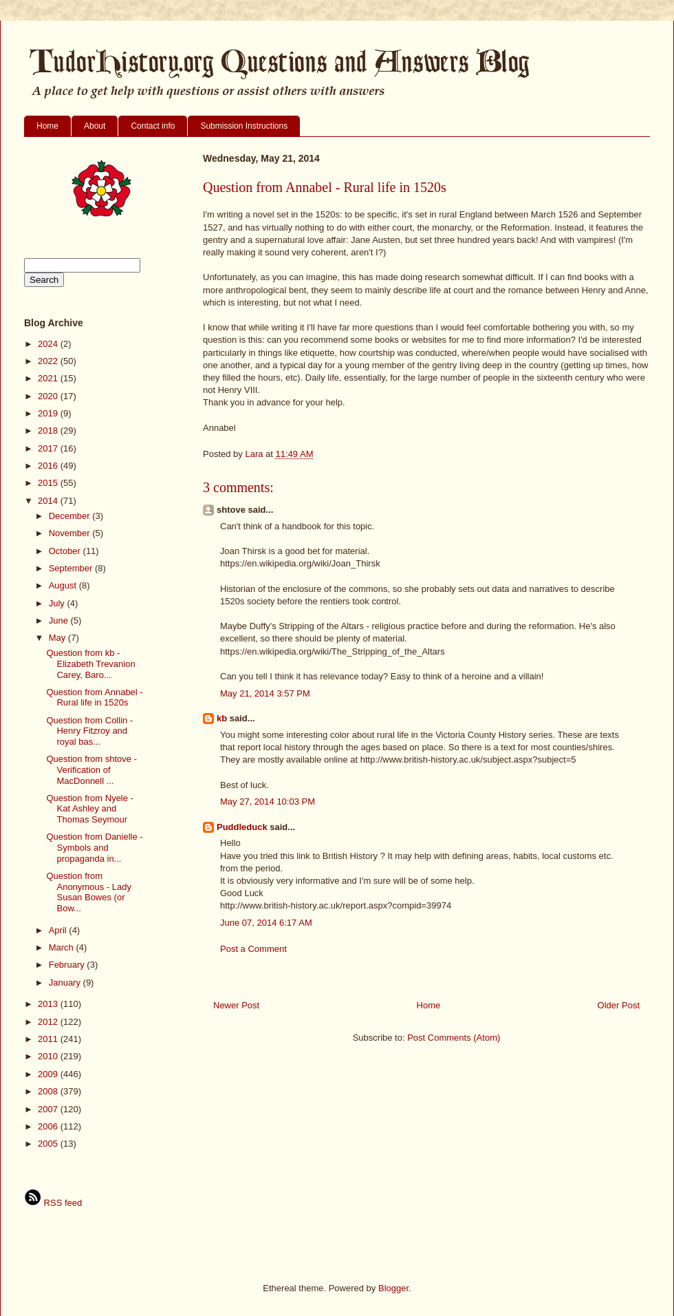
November (71, 533)
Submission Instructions (243, 126)
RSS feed (53, 1203)
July (58, 603)
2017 (49, 448)
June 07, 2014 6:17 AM (266, 922)
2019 (49, 413)
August (64, 585)
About (94, 126)
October (66, 551)
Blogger (393, 1288)
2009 (49, 1074)
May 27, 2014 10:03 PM (267, 801)
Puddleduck (242, 827)
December (71, 516)
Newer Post (236, 1005)
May (58, 638)
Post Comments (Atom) (453, 1037)
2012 (49, 1022)
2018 (49, 430)
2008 (49, 1091)
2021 (49, 378)
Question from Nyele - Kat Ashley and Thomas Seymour (89, 809)
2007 (49, 1109)
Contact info (153, 126)
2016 (49, 465)
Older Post (619, 1005)
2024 (49, 344)
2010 (49, 1056)
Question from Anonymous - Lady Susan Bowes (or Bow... (88, 892)
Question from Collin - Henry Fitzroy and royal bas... (89, 731)
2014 (49, 501)
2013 (49, 1004)
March (62, 947)
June (60, 620)
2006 (49, 1126)
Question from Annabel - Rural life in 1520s (94, 697)
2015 (49, 483)
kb (222, 718)
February (68, 964)
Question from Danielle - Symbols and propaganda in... (94, 847)
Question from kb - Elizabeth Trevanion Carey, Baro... (90, 663)
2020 (49, 396)
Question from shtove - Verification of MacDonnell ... (91, 769)
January (66, 982)
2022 (49, 361)
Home (47, 126)
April (59, 930)
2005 (49, 1143)
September (72, 568)
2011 (49, 1039)
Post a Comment (253, 949)
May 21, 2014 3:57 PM (265, 693)
